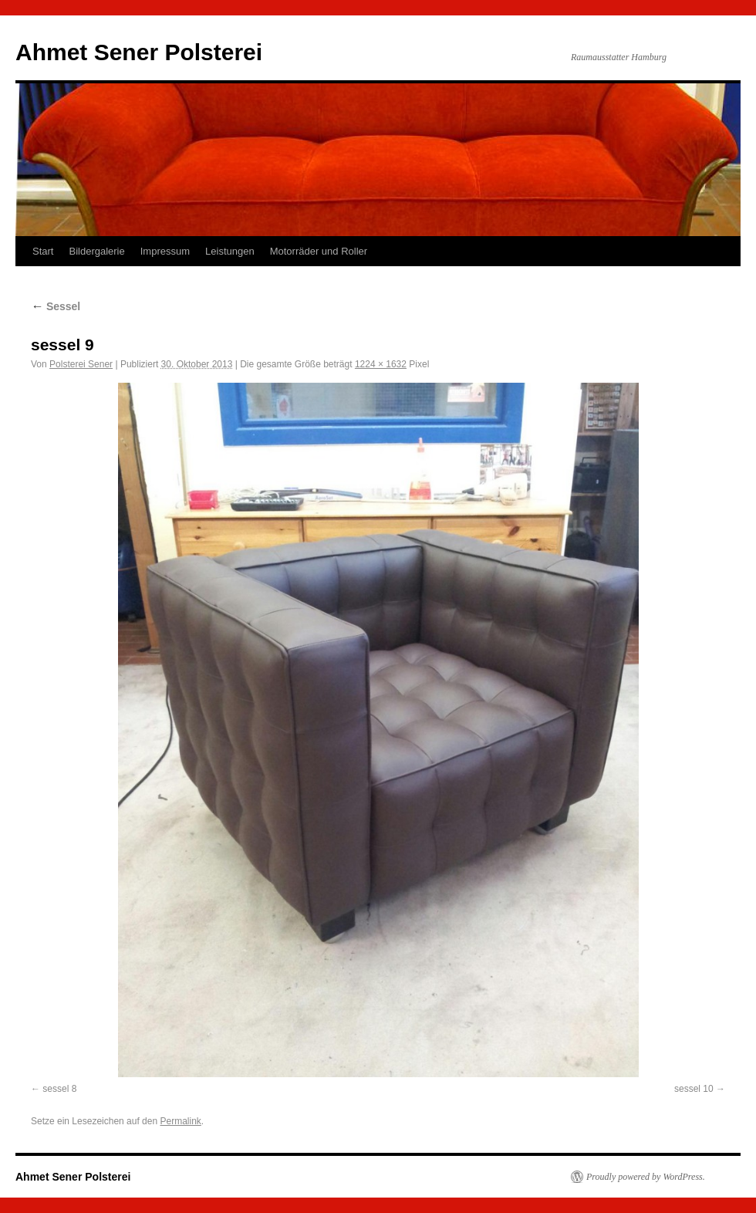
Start (42, 251)
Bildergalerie (96, 251)
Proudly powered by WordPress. (645, 1176)
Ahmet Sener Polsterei (138, 52)
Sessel (55, 306)
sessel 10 (694, 1088)
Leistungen (230, 251)
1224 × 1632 (381, 364)
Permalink (180, 1121)
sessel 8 (59, 1088)
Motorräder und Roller (318, 251)
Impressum (165, 251)
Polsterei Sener (81, 364)
